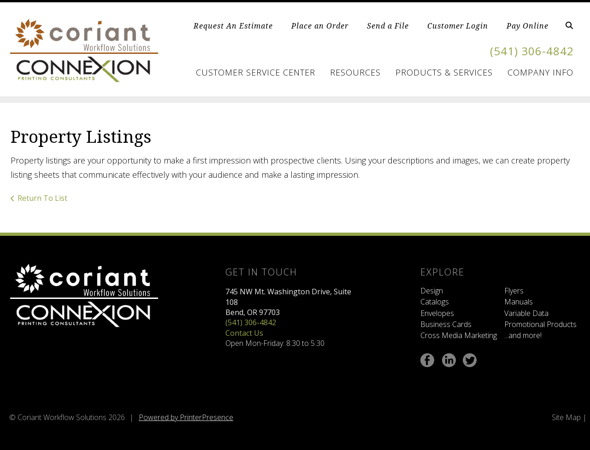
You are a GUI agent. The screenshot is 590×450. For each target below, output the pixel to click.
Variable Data (526, 313)
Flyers (514, 291)
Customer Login (457, 26)
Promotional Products (540, 324)
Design (431, 291)
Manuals (518, 302)
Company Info (540, 72)
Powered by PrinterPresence (186, 417)
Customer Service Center (255, 72)
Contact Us (244, 333)
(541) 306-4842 (532, 50)
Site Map (566, 417)
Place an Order (319, 26)
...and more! (523, 335)
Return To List (42, 198)
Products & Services (444, 72)
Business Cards (446, 324)
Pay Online (528, 26)
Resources (355, 72)
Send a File (388, 26)
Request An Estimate (233, 26)
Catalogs (434, 302)
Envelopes (437, 313)
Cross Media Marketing (458, 335)
